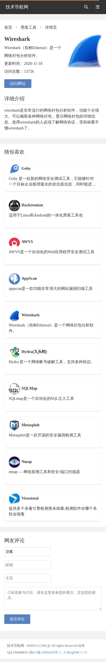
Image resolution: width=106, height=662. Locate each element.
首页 (8, 27)
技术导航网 (17, 7)
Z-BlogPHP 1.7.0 (75, 656)
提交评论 (17, 622)
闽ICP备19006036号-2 (45, 656)
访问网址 (18, 83)
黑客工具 (28, 27)
